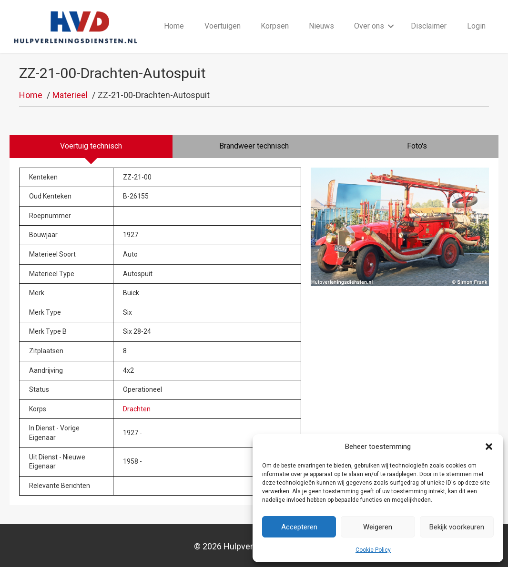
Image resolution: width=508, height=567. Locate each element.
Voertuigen (222, 25)
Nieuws (321, 25)
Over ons (369, 25)
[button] (489, 446)
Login (476, 25)
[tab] (91, 146)
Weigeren (377, 527)
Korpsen (275, 25)
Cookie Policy (373, 550)
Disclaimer (429, 25)
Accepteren (299, 527)
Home (174, 25)
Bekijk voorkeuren (456, 527)
